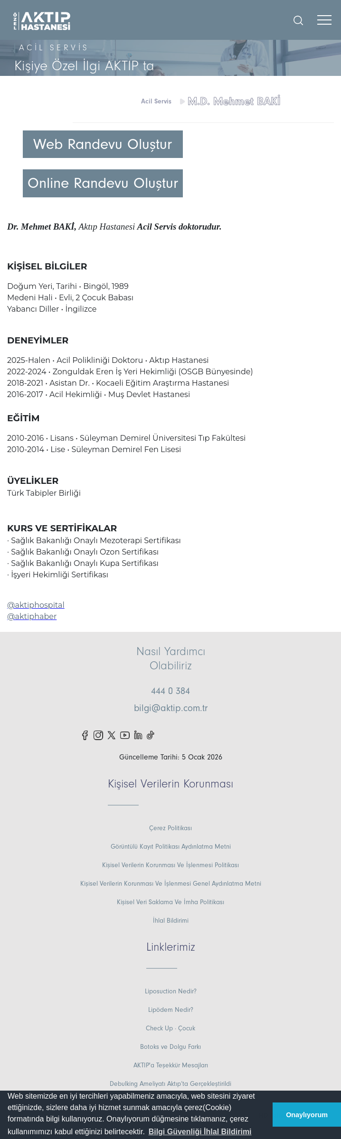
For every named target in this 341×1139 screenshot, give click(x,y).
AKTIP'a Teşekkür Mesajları (170, 1065)
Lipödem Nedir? (170, 1010)
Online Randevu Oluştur (103, 183)
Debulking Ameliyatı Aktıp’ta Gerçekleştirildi (170, 1084)
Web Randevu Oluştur (102, 144)
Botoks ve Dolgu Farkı (170, 1047)
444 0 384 (170, 691)
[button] (200, 1132)
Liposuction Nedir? (171, 991)
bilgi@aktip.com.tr (171, 708)
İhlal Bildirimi (171, 921)
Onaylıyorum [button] (307, 1115)
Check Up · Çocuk (170, 1028)
